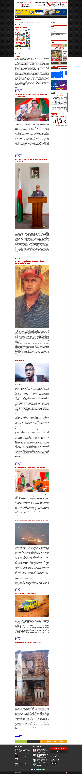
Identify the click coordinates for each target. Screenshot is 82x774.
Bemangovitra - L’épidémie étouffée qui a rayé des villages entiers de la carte (24, 764)
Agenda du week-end (19, 361)
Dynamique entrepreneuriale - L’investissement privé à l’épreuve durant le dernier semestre (25, 760)
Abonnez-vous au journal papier (21, 741)
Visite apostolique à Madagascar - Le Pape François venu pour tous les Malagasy (42, 755)
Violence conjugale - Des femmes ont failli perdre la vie (28, 642)
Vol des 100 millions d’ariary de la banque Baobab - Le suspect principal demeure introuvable (42, 750)
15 (61, 74)
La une (20, 17)
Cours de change (48, 741)
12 (54, 74)
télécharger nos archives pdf (59, 748)
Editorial (31, 17)
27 (56, 77)
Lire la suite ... (17, 52)
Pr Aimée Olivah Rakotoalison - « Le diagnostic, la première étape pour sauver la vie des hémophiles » (24, 755)
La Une (20, 51)
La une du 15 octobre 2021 (21, 27)
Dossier (57, 17)
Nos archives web (22, 22)
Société (42, 17)
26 (54, 77)
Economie (36, 17)
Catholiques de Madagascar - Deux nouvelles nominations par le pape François (42, 760)
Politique (25, 17)
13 (56, 74)
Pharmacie (55, 741)
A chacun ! (17, 56)
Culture (47, 17)
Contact (62, 17)
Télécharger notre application (33, 741)
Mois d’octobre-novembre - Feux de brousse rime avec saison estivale (31, 521)
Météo (42, 741)
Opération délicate (59, 95)
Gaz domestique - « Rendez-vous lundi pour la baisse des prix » (30, 467)
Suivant (36, 737)
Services (61, 741)
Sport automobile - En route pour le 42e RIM (25, 593)
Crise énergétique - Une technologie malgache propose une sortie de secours (25, 750)
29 (61, 77)
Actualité (16, 22)
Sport (52, 17)
